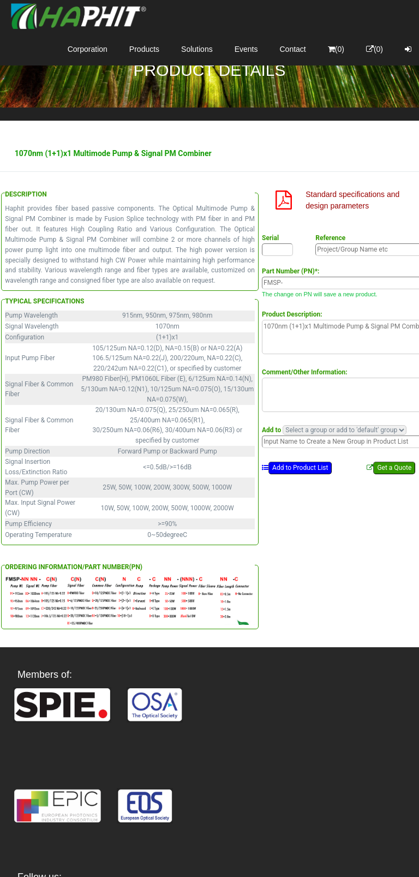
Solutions (197, 49)
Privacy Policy (273, 859)
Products (144, 49)
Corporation (87, 49)
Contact (293, 49)
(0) (336, 49)
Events (246, 49)
